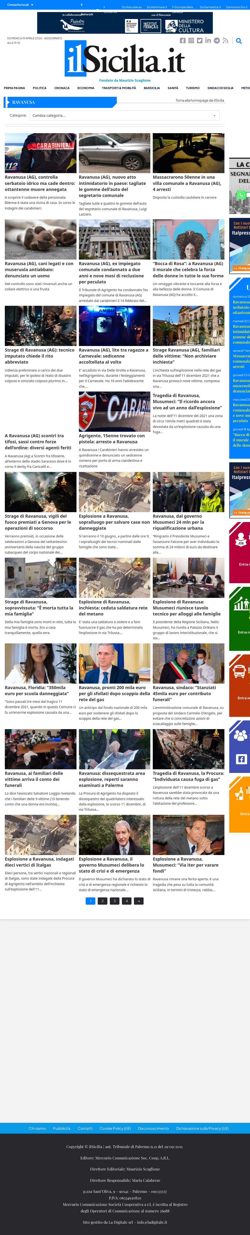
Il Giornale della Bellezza (182, 9)
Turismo (193, 88)
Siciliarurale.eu (132, 7)
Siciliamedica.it (210, 7)
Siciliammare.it (157, 7)
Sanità (173, 88)
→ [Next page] (139, 901)
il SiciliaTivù (110, 9)
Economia (85, 88)
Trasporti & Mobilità (119, 88)
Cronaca (62, 88)
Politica (40, 88)
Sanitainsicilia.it (237, 7)
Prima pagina (14, 88)
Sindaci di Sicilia (221, 88)
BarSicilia (152, 88)
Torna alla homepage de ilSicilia (200, 100)
